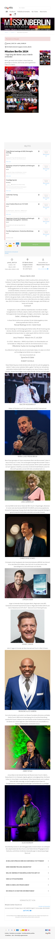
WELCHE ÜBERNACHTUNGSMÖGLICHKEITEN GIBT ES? (23, 873)
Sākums (6, 32)
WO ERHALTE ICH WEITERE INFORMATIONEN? (20, 891)
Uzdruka (7, 933)
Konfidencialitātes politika (28, 933)
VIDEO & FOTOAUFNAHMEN (14, 879)
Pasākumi (12, 32)
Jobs (13, 935)
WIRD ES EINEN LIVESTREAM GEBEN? (17, 885)
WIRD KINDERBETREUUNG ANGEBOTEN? (18, 867)
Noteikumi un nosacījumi (15, 933)
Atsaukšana (8, 935)
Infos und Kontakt (43, 269)
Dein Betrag (8, 182)
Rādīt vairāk (8, 161)
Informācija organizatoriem (21, 935)
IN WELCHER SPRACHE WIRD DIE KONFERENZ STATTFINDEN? (25, 861)
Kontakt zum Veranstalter (44, 906)
